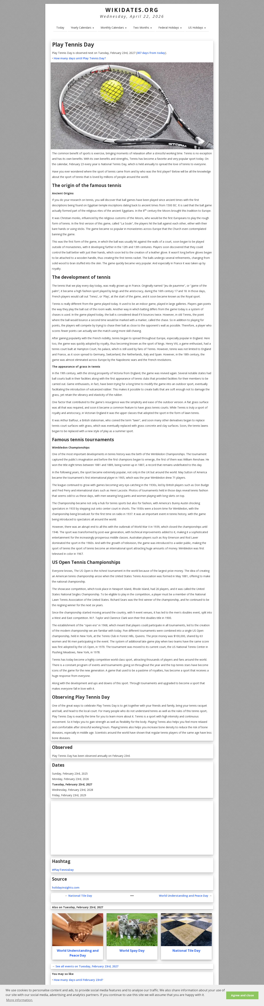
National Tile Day (80, 895)
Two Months (142, 27)
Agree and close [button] (242, 995)
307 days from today (151, 53)
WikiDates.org (132, 10)
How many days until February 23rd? (78, 980)
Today (60, 27)
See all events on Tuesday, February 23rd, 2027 (86, 966)
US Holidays (197, 27)
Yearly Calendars (82, 27)
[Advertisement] (132, 828)
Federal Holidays (170, 27)
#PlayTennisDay (63, 870)
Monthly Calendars (114, 27)
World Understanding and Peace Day (183, 895)
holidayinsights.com (65, 887)
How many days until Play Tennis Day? (80, 58)
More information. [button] (19, 1000)
